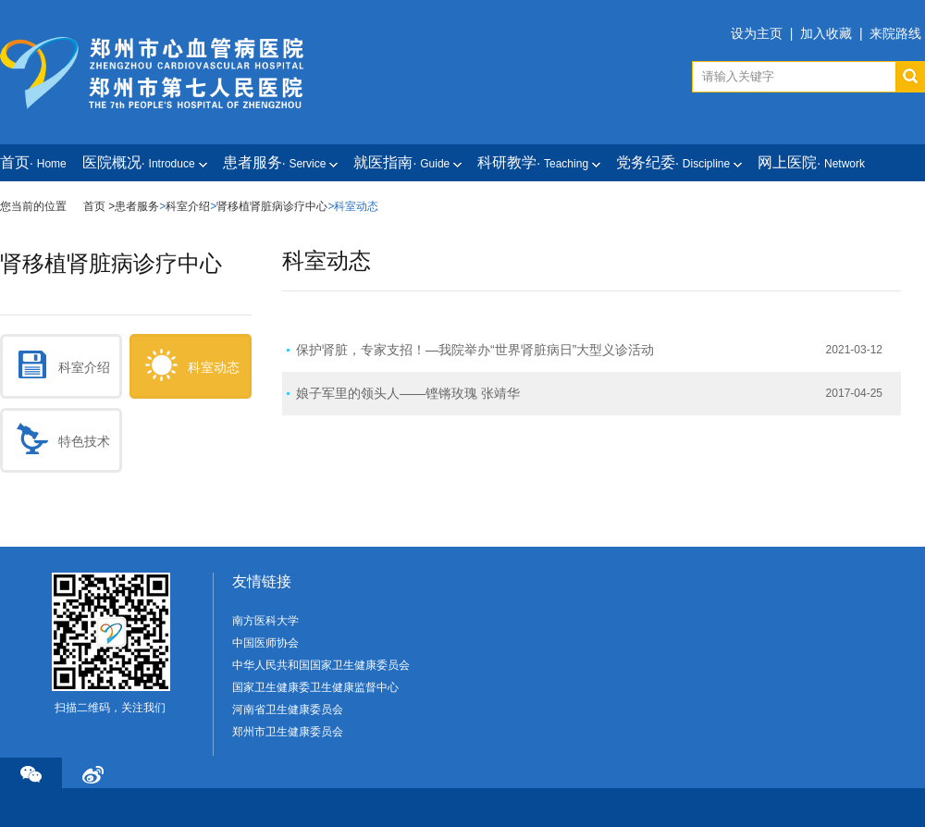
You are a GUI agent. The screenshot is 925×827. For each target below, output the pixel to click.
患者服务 (137, 206)
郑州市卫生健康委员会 (287, 731)
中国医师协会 (265, 642)
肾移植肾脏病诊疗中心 (271, 206)
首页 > (99, 206)
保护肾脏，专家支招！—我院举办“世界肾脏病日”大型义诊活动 (475, 349)
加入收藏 (826, 33)
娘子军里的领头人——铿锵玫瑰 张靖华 (408, 393)
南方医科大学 (265, 620)
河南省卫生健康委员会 (287, 709)
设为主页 (757, 33)
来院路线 (895, 33)
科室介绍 (188, 206)
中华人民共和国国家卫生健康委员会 (321, 665)
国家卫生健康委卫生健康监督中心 (315, 687)
